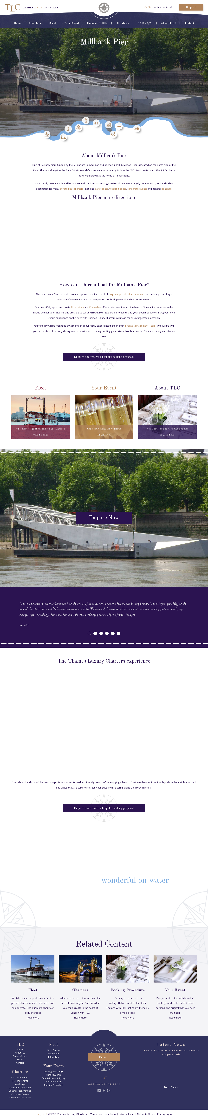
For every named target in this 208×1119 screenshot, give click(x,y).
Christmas (122, 23)
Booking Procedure (53, 1085)
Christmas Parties (20, 1094)
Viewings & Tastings (53, 1071)
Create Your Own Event (20, 1087)
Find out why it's (104, 881)
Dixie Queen (53, 1050)
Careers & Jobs (20, 1056)
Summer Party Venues (20, 1090)
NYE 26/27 (145, 23)
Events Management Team (140, 325)
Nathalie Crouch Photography (154, 1114)
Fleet (52, 23)
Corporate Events (20, 1077)
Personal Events (20, 1080)
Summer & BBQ (97, 23)
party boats (101, 188)
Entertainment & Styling (53, 1078)
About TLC (168, 23)
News (20, 1059)
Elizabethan (77, 307)
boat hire (167, 188)
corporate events (137, 188)
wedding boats (117, 188)
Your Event (71, 23)
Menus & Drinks (53, 1074)
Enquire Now (104, 517)
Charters (35, 23)
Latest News (171, 1045)
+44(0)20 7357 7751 (163, 7)
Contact (189, 23)
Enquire (191, 7)
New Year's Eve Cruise (20, 1097)
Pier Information (54, 1081)
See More (171, 1087)
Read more (33, 1017)
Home (17, 23)
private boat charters (72, 188)
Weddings (20, 1084)
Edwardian (95, 307)
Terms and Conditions (103, 1114)
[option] (104, 614)
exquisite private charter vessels (127, 294)
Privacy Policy (127, 1114)
